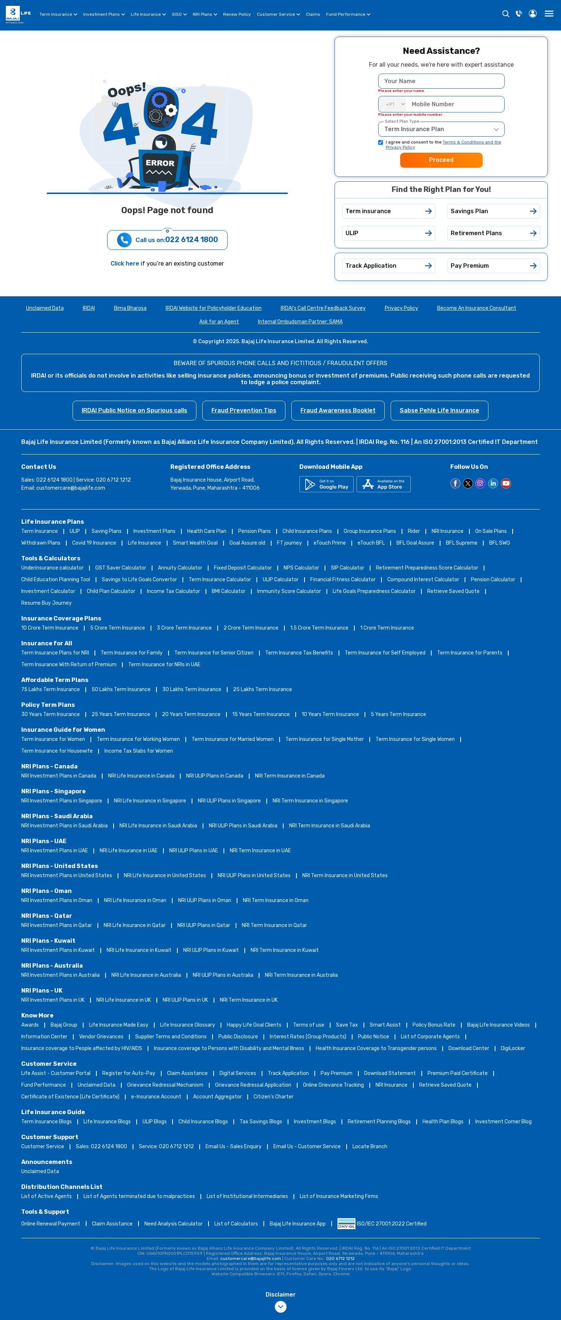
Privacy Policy (401, 308)
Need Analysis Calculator (173, 1224)
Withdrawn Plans (40, 543)
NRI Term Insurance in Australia (301, 975)
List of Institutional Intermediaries (247, 1196)
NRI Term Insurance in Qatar (274, 925)
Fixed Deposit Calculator (243, 568)
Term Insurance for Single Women (415, 739)
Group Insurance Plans (370, 531)
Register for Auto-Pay (128, 1073)
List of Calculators (236, 1224)
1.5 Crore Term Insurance (319, 628)
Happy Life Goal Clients (254, 1025)
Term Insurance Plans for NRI (55, 653)
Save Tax (347, 1025)
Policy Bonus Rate (434, 1025)
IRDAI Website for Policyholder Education (214, 308)
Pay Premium (337, 1073)
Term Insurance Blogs (46, 1122)
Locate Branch (370, 1146)
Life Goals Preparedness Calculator (374, 591)
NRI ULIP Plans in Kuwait (211, 950)
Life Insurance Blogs (107, 1122)
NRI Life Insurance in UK (123, 1000)
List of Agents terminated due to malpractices (139, 1196)
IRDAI (89, 308)
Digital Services (237, 1073)
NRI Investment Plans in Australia (60, 975)
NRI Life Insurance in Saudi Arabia (158, 826)
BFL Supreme (461, 543)
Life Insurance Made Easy (118, 1025)
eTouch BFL (371, 543)
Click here (126, 263)
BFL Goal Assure (415, 543)
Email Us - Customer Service (307, 1146)
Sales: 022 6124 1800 (101, 1146)
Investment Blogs (315, 1122)
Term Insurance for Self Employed (385, 653)
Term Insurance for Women (53, 739)
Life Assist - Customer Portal (56, 1073)
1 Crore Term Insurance (387, 628)
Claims (313, 14)
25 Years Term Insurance (121, 714)
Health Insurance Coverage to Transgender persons (376, 1048)
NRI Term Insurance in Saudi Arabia (329, 826)
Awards (30, 1025)
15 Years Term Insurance (261, 714)
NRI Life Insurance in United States (165, 875)
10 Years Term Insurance (330, 714)
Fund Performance (348, 15)
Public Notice (373, 1037)
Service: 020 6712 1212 (166, 1146)
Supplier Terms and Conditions (171, 1037)
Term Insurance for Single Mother (324, 739)
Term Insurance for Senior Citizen (214, 653)
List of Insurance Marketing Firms (339, 1196)
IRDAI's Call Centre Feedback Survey (323, 308)
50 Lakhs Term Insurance (121, 689)
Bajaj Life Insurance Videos (498, 1025)
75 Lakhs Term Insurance (50, 689)
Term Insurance (58, 15)
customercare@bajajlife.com (70, 488)
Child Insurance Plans (307, 531)
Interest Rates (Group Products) (308, 1037)
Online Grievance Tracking (333, 1085)
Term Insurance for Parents (469, 653)
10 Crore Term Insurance (49, 628)
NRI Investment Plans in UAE (54, 851)
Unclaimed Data (45, 308)
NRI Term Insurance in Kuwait (285, 950)
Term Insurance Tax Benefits (299, 653)
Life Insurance (148, 15)
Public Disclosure (238, 1037)
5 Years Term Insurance (398, 714)
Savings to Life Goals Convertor (139, 579)
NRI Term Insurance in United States (345, 875)
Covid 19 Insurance (94, 543)
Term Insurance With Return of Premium (69, 664)
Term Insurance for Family (132, 653)
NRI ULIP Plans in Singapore (229, 801)
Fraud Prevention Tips (243, 410)
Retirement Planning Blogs (379, 1122)
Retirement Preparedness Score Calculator (427, 568)
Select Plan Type (402, 121)
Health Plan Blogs (443, 1122)
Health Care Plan (206, 531)
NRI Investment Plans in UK (53, 1000)
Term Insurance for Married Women (233, 739)
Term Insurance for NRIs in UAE (164, 664)
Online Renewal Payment (50, 1224)
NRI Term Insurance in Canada (290, 776)
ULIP (75, 531)
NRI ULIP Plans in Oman (204, 900)
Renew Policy (237, 14)
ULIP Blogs (155, 1122)
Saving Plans (107, 531)
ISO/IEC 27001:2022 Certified (382, 1223)
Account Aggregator (217, 1097)
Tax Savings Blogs (261, 1122)
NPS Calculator (301, 568)
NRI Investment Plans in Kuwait (58, 950)
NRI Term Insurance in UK (249, 1000)
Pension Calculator (493, 579)
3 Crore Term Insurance (184, 628)
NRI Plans (205, 15)
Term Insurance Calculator (220, 579)
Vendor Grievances (101, 1037)
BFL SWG (499, 543)
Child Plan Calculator (111, 591)
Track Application (288, 1073)
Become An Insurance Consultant (476, 308)
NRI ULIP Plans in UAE (193, 851)
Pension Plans (254, 531)
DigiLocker (513, 1048)
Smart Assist (385, 1025)
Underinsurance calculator (52, 568)
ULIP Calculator (281, 579)
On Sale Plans (491, 531)
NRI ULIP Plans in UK (185, 1000)
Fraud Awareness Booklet (338, 410)
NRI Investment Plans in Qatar (56, 925)
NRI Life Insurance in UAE (129, 851)
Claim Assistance (187, 1073)
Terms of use (308, 1025)
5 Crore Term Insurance (117, 628)
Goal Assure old (247, 543)
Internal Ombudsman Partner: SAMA (300, 322)
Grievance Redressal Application (253, 1085)
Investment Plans (104, 15)
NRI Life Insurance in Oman (135, 900)
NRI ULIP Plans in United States (254, 875)
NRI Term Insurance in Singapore (310, 801)
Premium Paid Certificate (458, 1073)
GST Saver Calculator (120, 568)
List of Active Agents (46, 1196)
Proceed (441, 159)
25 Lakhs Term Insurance (262, 689)
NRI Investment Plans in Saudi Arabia (64, 826)
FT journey (289, 543)
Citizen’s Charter (274, 1097)
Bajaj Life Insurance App (298, 1224)
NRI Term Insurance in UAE (260, 851)
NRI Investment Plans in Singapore (61, 801)
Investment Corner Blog (503, 1122)
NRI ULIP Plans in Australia (223, 975)
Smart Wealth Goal (195, 543)
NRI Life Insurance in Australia (146, 975)
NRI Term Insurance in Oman (276, 900)
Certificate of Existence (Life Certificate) (70, 1097)
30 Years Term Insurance (50, 714)
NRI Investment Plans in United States (66, 875)
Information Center (44, 1037)
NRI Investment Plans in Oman (56, 900)
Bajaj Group (64, 1025)
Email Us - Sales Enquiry (234, 1146)
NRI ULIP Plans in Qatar (203, 925)
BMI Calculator (229, 591)
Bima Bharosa (130, 308)
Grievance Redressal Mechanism (165, 1085)
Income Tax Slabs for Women (138, 751)
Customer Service (278, 15)
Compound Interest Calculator (423, 579)
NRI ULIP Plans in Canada (214, 776)
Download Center (469, 1048)
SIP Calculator (347, 568)
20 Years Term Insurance (191, 714)
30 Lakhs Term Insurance (191, 689)
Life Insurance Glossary (187, 1025)
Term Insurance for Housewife (57, 751)
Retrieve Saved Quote (453, 591)
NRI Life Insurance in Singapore (150, 801)
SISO (179, 15)
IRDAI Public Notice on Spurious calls (134, 410)
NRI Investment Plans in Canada (58, 776)
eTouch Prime (330, 543)
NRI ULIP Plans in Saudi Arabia (243, 826)
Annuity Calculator (180, 568)
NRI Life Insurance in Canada (141, 776)
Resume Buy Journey (46, 603)
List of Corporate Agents (430, 1037)
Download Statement (390, 1073)
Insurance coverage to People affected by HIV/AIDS (81, 1048)
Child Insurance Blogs (203, 1122)
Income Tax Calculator (173, 591)
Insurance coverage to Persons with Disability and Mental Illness (229, 1048)
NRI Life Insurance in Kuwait (139, 950)
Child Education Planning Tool (55, 579)
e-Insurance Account (156, 1097)
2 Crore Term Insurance (251, 628)
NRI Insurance (448, 531)
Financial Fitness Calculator (343, 579)
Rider (414, 531)
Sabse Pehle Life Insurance (439, 410)
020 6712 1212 (340, 1258)
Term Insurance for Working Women (138, 739)
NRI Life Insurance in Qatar (135, 925)
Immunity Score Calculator (289, 591)
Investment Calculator (48, 591)
